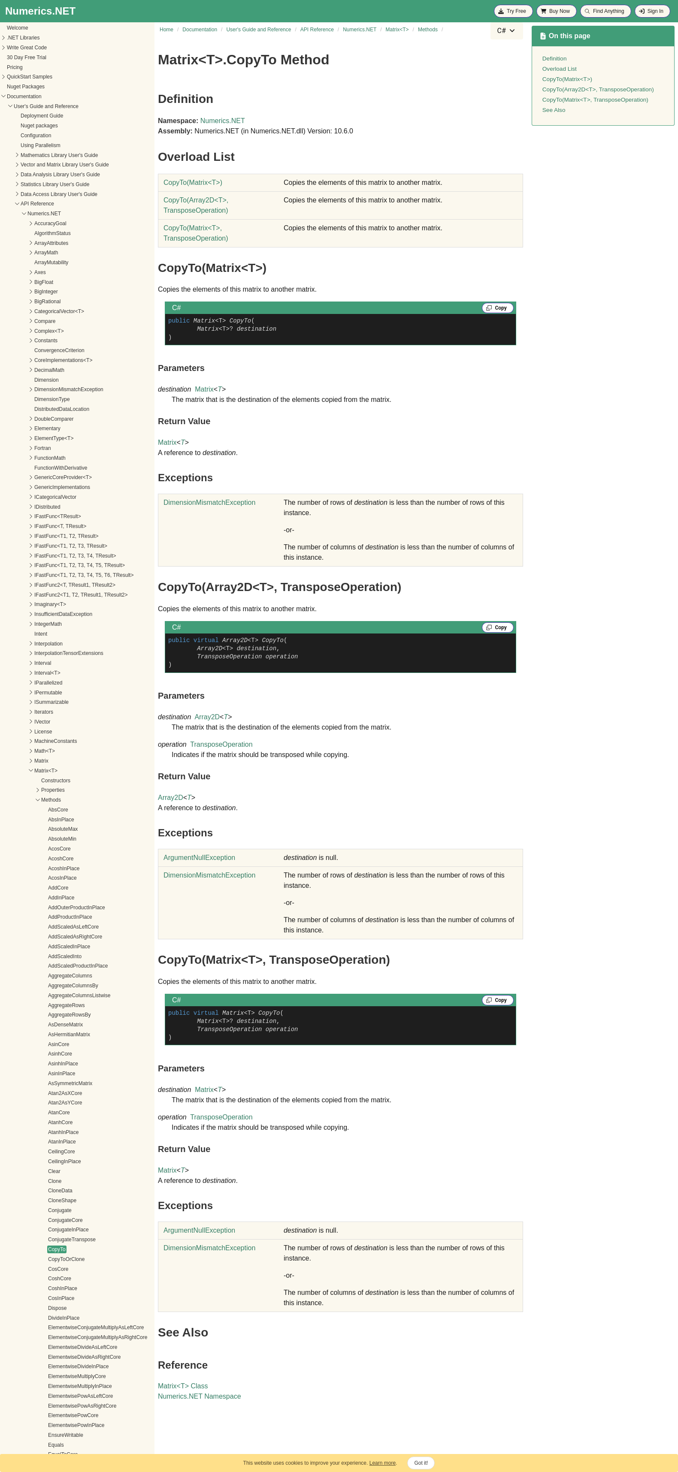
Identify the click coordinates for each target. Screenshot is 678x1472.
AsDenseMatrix (56, 78)
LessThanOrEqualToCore (68, 1094)
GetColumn (52, 615)
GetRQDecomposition (64, 908)
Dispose (48, 361)
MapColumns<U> (59, 1172)
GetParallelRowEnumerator (70, 820)
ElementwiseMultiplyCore (68, 429)
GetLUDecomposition (63, 762)
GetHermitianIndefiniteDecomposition (81, 732)
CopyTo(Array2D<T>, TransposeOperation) (598, 89)
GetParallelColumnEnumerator (74, 811)
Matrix (204, 389)
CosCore (49, 322)
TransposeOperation (221, 744)
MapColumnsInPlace (63, 1182)
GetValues (51, 996)
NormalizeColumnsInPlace (69, 1377)
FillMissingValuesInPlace (67, 547)
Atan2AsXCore (56, 146)
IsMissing (50, 1055)
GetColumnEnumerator (65, 635)
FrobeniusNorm (57, 586)
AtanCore (50, 166)
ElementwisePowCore (64, 468)
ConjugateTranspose (63, 293)
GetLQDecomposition (63, 752)
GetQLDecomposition (63, 840)
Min (43, 1270)
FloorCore (50, 566)
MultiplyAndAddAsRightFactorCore (78, 1309)
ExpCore (49, 527)
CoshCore (50, 332)
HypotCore (51, 1026)
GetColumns (53, 644)
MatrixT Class (183, 1386)
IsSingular (50, 1065)
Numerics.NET (222, 120)
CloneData (51, 244)
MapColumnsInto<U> (63, 1191)
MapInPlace (52, 1201)
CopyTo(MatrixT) (192, 182)
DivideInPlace (54, 371)
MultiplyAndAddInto (61, 1318)
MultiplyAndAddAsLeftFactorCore (77, 1299)
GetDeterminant (57, 684)
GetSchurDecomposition (67, 918)
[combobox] (506, 30)
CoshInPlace (53, 341)
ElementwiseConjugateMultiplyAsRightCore (88, 390)
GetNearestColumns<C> (67, 781)
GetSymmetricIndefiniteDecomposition (83, 977)
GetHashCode (55, 723)
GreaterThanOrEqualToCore (71, 1016)
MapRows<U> (55, 1221)
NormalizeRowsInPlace (65, 1387)
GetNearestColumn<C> (66, 772)
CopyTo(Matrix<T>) (567, 79)
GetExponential (56, 713)
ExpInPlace (52, 537)
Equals (47, 498)
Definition (554, 58)
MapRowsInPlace (59, 1231)
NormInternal (54, 1397)
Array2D (207, 717)
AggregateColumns (61, 29)
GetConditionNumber (63, 674)
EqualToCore (54, 507)
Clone (45, 234)
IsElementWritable (60, 1045)
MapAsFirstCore (57, 1152)
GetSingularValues (60, 938)
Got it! (421, 1463)
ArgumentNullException (199, 857)
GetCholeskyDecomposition (71, 605)
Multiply (48, 1289)
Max (44, 1250)
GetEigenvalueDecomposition (73, 703)
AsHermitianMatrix (60, 87)
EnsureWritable (56, 488)
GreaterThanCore (59, 1006)
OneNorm (50, 1416)
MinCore (48, 1279)
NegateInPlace (56, 1367)
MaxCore (49, 1260)
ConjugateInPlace (59, 283)
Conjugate (51, 263)
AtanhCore (51, 175)
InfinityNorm (53, 1035)
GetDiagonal (53, 693)
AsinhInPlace (54, 117)
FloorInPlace (53, 576)
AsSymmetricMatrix (61, 136)
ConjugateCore (56, 273)
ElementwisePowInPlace (67, 478)
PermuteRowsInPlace (63, 1445)
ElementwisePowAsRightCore (73, 459)
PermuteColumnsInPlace (67, 1426)
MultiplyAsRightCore (62, 1338)
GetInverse (51, 742)
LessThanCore (56, 1084)
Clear (45, 224)
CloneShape (53, 253)
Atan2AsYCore (56, 156)
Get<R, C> (51, 595)
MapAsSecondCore (61, 1162)
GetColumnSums (58, 654)
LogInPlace (52, 1143)
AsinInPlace (52, 127)
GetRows (49, 889)
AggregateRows (57, 58)
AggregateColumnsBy (64, 39)
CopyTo (48, 302)
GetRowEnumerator (62, 879)
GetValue (49, 986)
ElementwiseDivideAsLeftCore (73, 400)
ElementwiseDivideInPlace (69, 419)
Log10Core (51, 1113)
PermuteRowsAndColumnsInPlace (78, 1436)
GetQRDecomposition (64, 850)
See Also (554, 110)
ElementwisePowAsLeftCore (71, 449)
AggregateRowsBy (60, 68)
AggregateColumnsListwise (70, 48)
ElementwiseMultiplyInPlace (71, 439)
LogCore (49, 1133)
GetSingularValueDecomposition (76, 928)
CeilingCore (52, 205)
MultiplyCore (53, 1348)
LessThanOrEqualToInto (66, 1104)
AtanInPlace (53, 195)
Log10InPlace (54, 1123)
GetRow (48, 860)
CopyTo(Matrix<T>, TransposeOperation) (595, 100)
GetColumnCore (57, 625)
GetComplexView (59, 664)
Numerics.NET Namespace (199, 1396)
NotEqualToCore (58, 1406)
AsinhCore (51, 107)
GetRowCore (54, 869)
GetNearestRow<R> (62, 791)
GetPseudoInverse (60, 830)
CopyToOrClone (57, 312)
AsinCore (49, 97)
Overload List (559, 69)
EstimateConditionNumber (69, 517)
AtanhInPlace (54, 185)
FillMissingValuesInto (63, 556)
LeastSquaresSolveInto (65, 1074)
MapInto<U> (53, 1211)
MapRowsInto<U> (59, 1240)
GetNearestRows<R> (63, 801)
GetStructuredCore (60, 947)
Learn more (382, 1463)
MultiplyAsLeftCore (60, 1328)
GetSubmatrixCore (60, 967)
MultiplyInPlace (56, 1357)
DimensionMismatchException (209, 502)
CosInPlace (52, 351)
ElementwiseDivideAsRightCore (75, 410)
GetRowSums (55, 899)
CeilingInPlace (55, 214)
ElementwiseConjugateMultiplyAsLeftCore (87, 380)
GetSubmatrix (54, 957)
